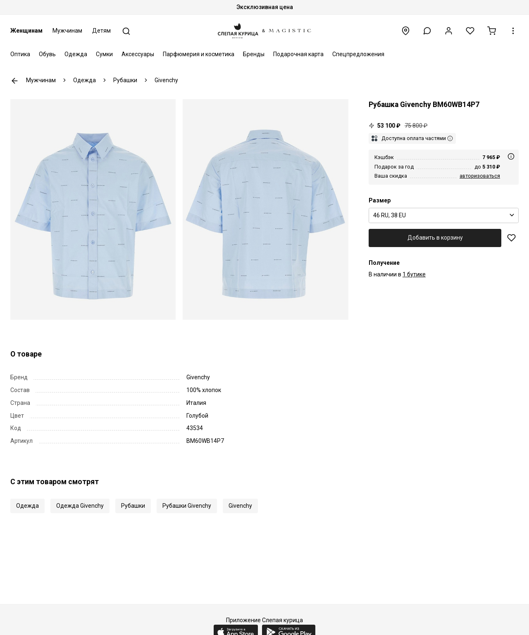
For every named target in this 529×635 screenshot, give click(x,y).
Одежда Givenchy (80, 505)
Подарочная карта (298, 54)
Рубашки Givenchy (186, 505)
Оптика (20, 54)
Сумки (104, 54)
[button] (427, 31)
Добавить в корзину (435, 237)
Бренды (253, 54)
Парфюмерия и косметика (198, 54)
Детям (101, 30)
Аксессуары (138, 54)
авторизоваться (480, 176)
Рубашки (133, 505)
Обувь (47, 54)
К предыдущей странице (14, 80)
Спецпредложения (358, 54)
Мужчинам (67, 30)
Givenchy (240, 505)
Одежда (75, 54)
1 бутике (414, 274)
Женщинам (26, 30)
